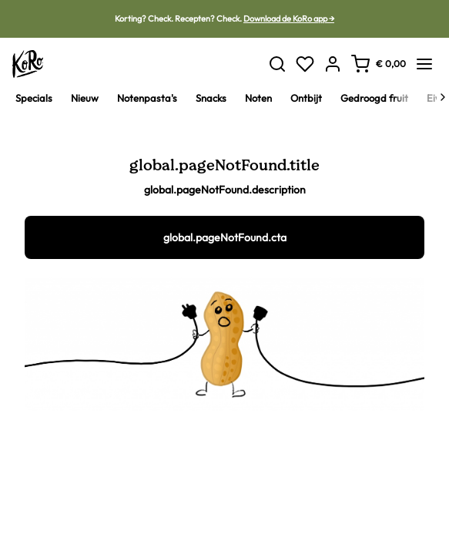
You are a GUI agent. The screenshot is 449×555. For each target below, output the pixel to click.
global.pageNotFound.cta (224, 237)
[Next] (443, 97)
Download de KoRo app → (288, 18)
